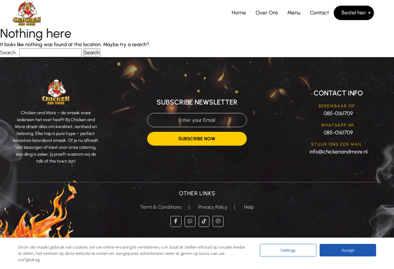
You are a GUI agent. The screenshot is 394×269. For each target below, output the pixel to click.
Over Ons (267, 12)
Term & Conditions (160, 207)
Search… (9, 53)
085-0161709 (338, 113)
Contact (319, 12)
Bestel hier (354, 12)
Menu (293, 12)
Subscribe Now (196, 139)
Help (249, 207)
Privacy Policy (212, 207)
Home (239, 12)
